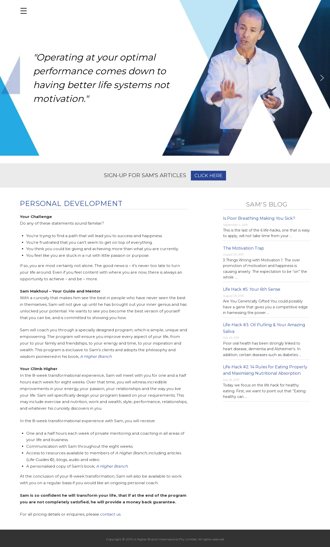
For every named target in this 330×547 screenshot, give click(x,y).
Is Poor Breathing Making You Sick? (259, 218)
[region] (165, 78)
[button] (8, 78)
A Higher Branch (96, 356)
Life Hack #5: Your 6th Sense (251, 289)
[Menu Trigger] (24, 11)
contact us (110, 514)
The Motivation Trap (243, 248)
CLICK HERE (208, 175)
